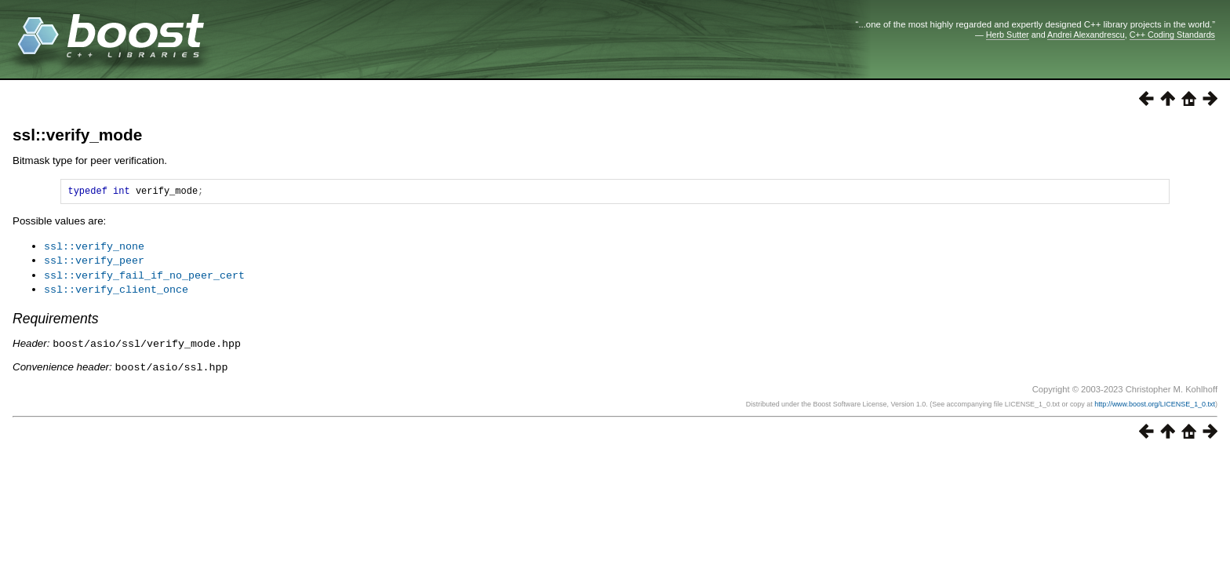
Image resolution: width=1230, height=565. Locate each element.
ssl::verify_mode (77, 135)
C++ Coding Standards (1172, 34)
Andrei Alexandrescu (1086, 34)
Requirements (56, 318)
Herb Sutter (1007, 34)
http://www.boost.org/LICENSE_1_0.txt (1154, 402)
